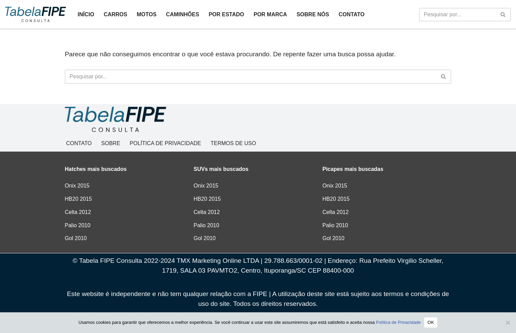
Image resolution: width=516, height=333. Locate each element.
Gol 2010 (76, 238)
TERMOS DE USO (233, 143)
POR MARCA (270, 14)
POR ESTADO (226, 14)
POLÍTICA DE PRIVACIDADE (165, 143)
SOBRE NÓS (313, 14)
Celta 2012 (78, 212)
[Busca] (457, 14)
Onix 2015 (77, 186)
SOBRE (110, 143)
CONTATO (351, 14)
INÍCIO (86, 14)
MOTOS (146, 14)
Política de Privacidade (398, 322)
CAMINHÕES (182, 14)
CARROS (115, 14)
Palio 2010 (78, 225)
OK (431, 322)
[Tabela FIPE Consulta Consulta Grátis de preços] (35, 14)
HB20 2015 (78, 199)
